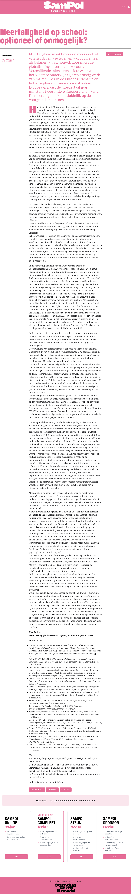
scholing (65, 790)
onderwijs (52, 790)
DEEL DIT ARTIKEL (114, 54)
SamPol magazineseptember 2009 (8, 60)
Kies (16, 857)
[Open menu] (3, 7)
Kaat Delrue (7, 55)
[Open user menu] (129, 7)
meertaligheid (37, 790)
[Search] (123, 7)
